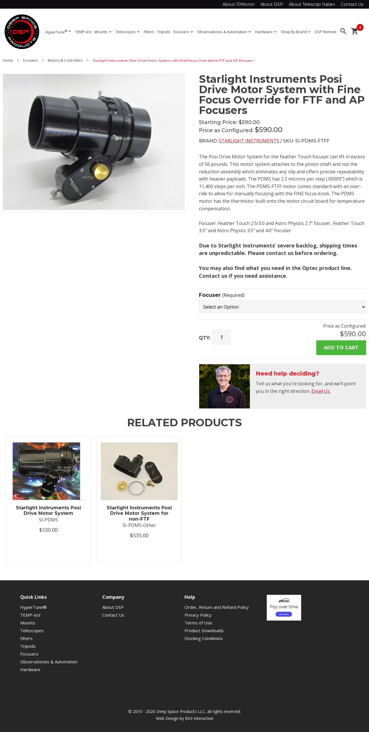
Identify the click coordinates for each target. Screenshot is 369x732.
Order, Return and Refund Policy (216, 607)
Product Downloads (204, 630)
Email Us (320, 391)
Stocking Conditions (203, 638)
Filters (149, 31)
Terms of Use (198, 623)
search (343, 31)
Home (8, 60)
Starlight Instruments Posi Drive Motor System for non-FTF (139, 513)
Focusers (183, 31)
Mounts (103, 31)
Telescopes (128, 31)
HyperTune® (33, 607)
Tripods (163, 31)
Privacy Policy (198, 615)
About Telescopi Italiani (312, 4)
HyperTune (58, 32)
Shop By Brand (296, 31)
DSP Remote (325, 31)
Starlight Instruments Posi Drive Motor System (48, 510)
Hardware (266, 31)
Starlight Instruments (249, 141)
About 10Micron (239, 4)
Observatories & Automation (224, 31)
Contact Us (352, 4)
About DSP (271, 4)
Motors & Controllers (65, 60)
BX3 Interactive (199, 718)
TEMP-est (83, 31)
